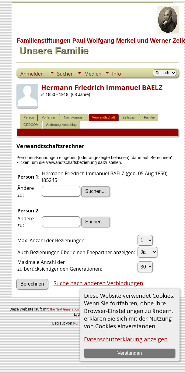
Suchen (65, 73)
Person (28, 117)
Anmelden (32, 73)
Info (116, 73)
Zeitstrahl (129, 117)
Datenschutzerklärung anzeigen (126, 339)
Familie (149, 117)
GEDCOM (31, 124)
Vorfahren (49, 117)
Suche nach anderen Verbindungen (98, 283)
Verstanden (129, 353)
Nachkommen (74, 117)
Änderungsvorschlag (61, 124)
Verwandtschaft (103, 117)
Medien (92, 73)
